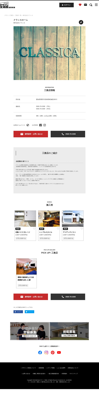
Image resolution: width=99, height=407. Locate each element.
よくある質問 (61, 368)
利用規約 (64, 373)
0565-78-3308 (68, 134)
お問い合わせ (26, 373)
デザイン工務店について (29, 368)
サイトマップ (74, 373)
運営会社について (73, 368)
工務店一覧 (18, 15)
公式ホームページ (21, 125)
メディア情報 (51, 368)
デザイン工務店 (8, 15)
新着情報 (41, 368)
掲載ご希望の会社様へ (39, 373)
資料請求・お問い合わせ (31, 134)
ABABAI (70, 380)
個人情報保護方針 (54, 373)
